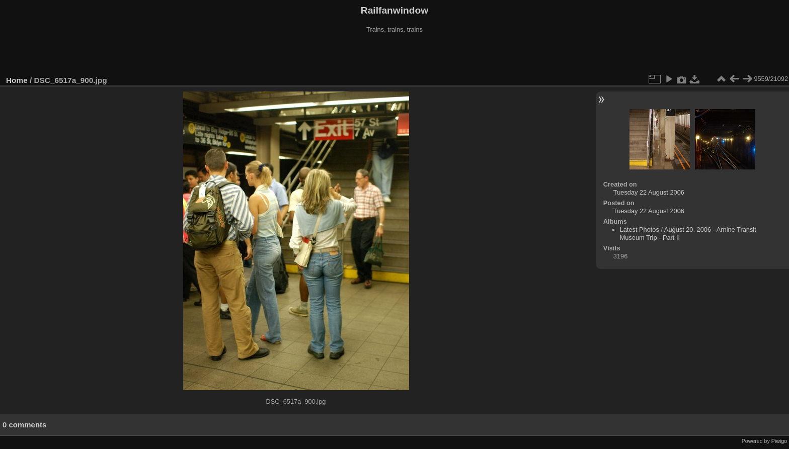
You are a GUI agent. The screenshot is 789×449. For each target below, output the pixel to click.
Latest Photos (639, 229)
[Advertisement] (394, 55)
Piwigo (779, 441)
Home (17, 80)
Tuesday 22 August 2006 (648, 192)
